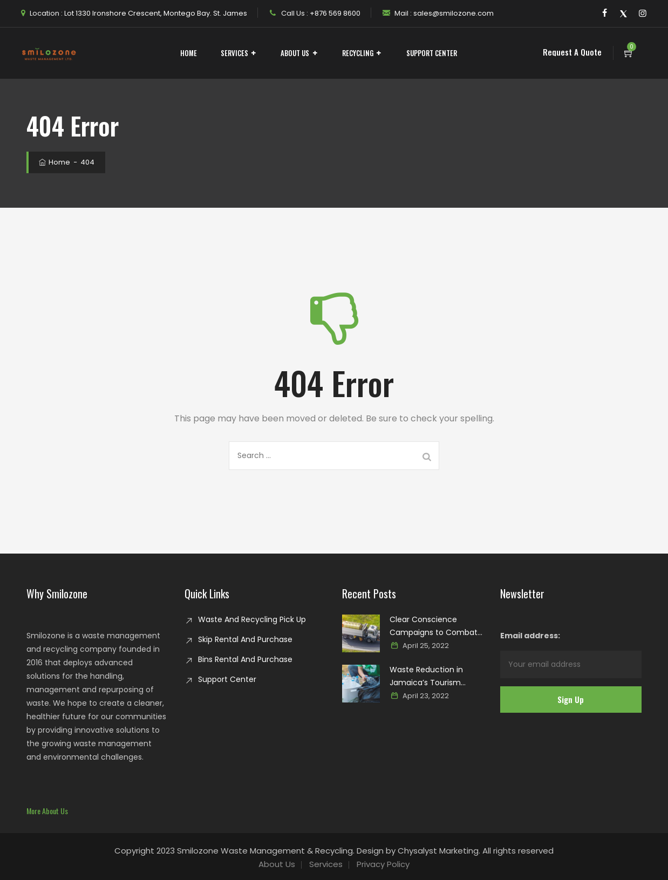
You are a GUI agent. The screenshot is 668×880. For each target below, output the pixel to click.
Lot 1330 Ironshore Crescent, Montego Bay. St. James (155, 13)
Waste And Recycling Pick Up (252, 619)
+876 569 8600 (334, 13)
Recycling (357, 52)
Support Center (431, 52)
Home (188, 52)
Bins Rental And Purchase (245, 659)
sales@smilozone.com (453, 13)
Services (234, 52)
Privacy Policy (383, 864)
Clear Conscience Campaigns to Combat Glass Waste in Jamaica (435, 626)
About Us (295, 52)
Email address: (571, 654)
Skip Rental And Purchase (245, 639)
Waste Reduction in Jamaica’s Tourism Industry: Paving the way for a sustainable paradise (435, 676)
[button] (47, 810)
